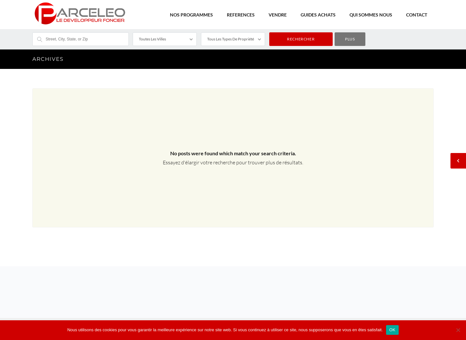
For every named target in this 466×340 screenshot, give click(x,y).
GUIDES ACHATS (318, 14)
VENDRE (278, 14)
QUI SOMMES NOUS (371, 14)
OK (392, 329)
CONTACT (416, 14)
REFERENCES (241, 14)
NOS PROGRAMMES (191, 14)
